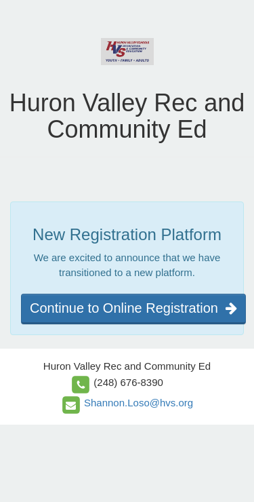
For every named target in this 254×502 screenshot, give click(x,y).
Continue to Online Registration (133, 308)
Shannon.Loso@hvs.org (138, 402)
